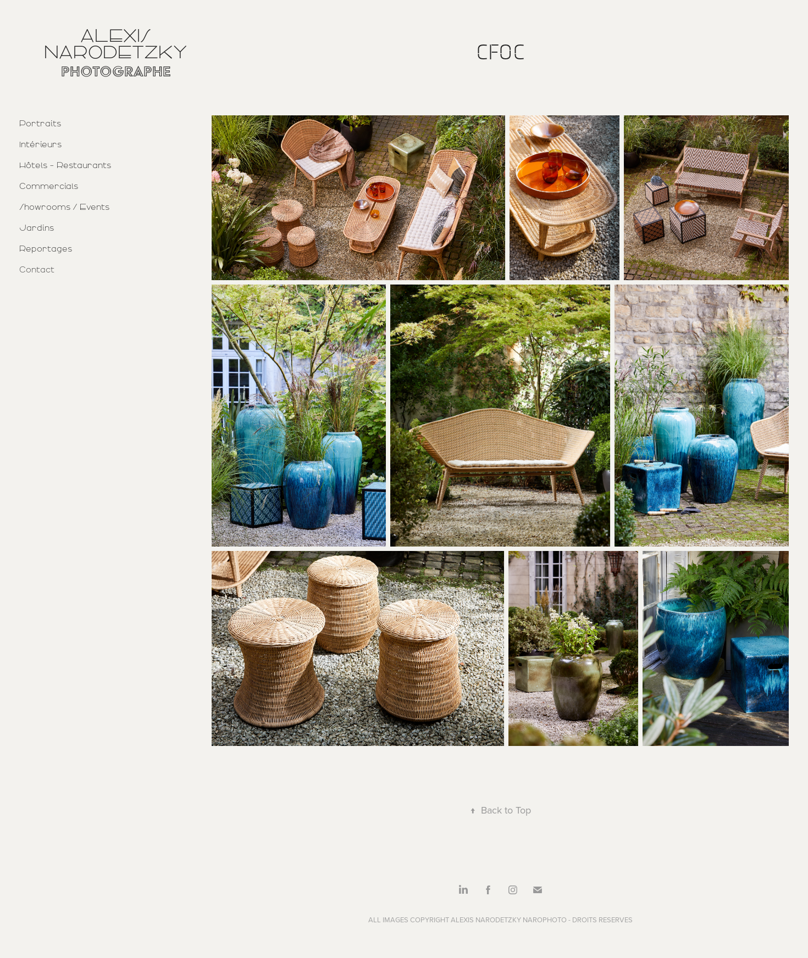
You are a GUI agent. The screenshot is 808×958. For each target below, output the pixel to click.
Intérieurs (40, 144)
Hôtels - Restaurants (65, 165)
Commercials (48, 186)
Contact (36, 270)
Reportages (45, 249)
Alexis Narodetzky (115, 44)
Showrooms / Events (64, 207)
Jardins (36, 228)
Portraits (40, 124)
